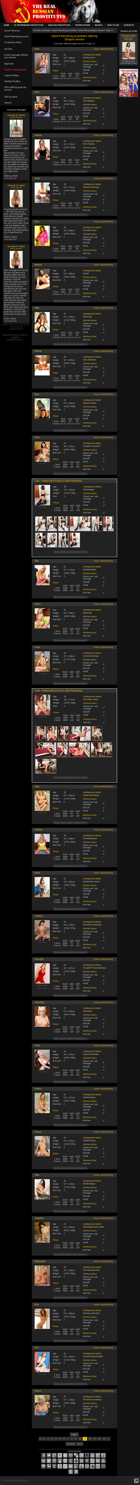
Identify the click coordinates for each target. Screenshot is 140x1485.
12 (90, 1439)
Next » (79, 1444)
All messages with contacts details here (16, 328)
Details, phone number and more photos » (71, 85)
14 (99, 1439)
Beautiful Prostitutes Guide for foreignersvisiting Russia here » (15, 337)
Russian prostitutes (41, 30)
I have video (42, 464)
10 (80, 1439)
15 (104, 1439)
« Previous (70, 1444)
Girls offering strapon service (91, 30)
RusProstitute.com (21, 1480)
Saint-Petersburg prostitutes (64, 30)
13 (94, 1439)
